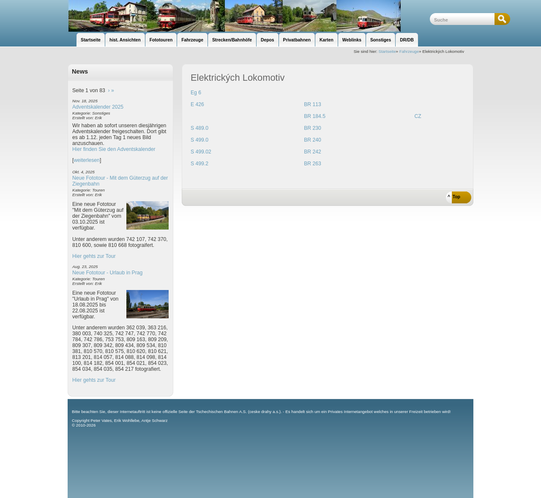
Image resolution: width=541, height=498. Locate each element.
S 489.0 (199, 128)
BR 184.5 (314, 116)
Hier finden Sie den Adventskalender (114, 149)
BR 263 (312, 164)
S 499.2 (199, 164)
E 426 (197, 104)
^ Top (454, 196)
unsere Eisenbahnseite (249, 16)
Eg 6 (196, 93)
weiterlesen (87, 160)
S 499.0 (199, 140)
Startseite (387, 51)
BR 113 (312, 104)
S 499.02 (201, 152)
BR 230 (312, 128)
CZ (417, 116)
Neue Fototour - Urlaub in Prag (107, 273)
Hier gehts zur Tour (93, 256)
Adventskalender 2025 (97, 107)
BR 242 (312, 152)
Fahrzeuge (409, 51)
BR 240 (312, 140)
